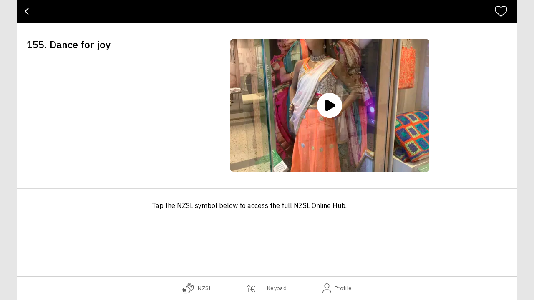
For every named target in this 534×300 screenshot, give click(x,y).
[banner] (267, 11)
